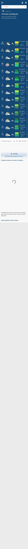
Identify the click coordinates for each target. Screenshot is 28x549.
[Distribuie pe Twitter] (20, 141)
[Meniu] (2, 3)
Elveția (14, 16)
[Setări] (26, 2)
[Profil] (22, 2)
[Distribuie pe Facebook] (17, 141)
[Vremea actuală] (14, 10)
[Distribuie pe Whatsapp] (14, 141)
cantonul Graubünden (6, 16)
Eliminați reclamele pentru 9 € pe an (14, 155)
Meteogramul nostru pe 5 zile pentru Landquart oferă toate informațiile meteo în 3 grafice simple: (13, 214)
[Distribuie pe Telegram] (22, 141)
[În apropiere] (25, 6)
